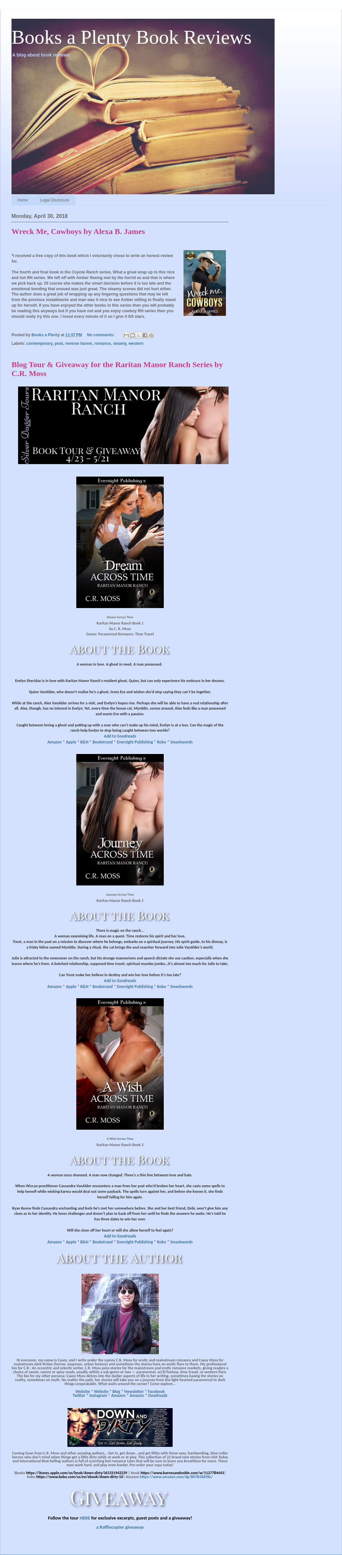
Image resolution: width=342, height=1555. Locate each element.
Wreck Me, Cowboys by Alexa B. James (78, 231)
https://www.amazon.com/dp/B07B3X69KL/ (176, 1476)
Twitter (79, 1395)
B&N (84, 742)
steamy (119, 343)
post (59, 343)
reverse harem (78, 343)
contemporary (39, 343)
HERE (85, 1518)
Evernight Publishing (135, 742)
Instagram (98, 1395)
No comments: (101, 335)
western (136, 343)
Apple (71, 742)
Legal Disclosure (54, 200)
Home (22, 200)
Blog (116, 1391)
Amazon (54, 742)
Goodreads (157, 1395)
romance (102, 343)
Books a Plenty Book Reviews (132, 37)
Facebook (156, 1391)
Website (82, 1391)
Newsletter (134, 1391)
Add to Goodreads (120, 736)
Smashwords (181, 742)
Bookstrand (102, 742)
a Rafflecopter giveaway (120, 1527)
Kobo (161, 742)
